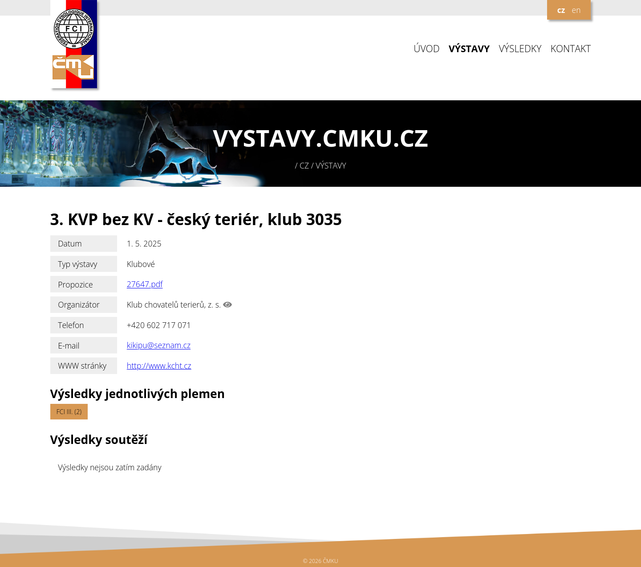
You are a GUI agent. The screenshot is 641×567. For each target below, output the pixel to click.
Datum (70, 243)
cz (561, 9)
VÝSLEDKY (520, 49)
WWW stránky (82, 365)
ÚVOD (426, 49)
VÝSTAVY (469, 49)
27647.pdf (145, 284)
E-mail (68, 345)
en (576, 9)
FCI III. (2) (69, 411)
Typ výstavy (77, 264)
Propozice (75, 284)
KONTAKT (571, 49)
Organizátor (79, 304)
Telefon (71, 325)
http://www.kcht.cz (159, 365)
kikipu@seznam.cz (159, 345)
